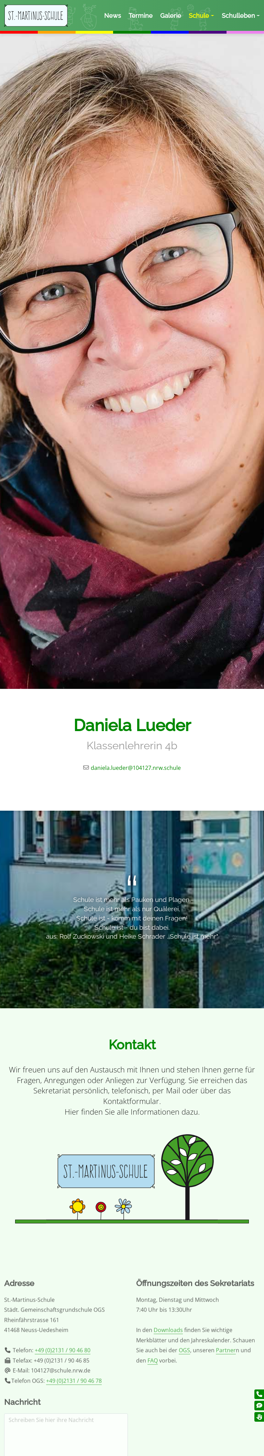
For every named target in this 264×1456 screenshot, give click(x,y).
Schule (199, 15)
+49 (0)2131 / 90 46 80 (62, 1386)
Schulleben (238, 15)
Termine (141, 15)
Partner (226, 1386)
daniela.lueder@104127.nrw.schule (136, 768)
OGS (184, 1386)
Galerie (170, 15)
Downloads (168, 1366)
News (112, 15)
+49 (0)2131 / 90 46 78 (74, 1416)
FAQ (152, 1396)
